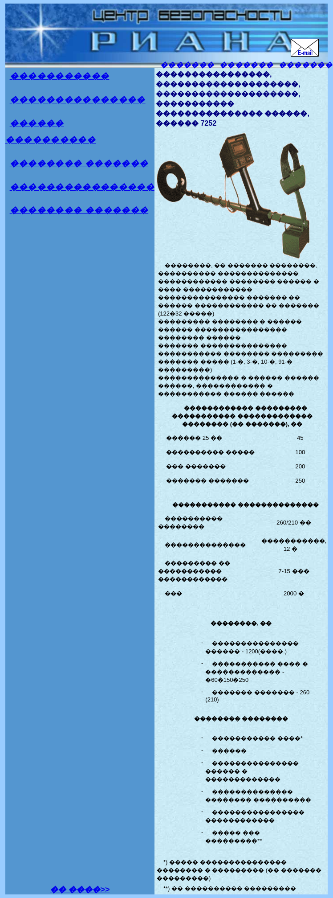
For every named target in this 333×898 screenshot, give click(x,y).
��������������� (78, 99)
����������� (60, 76)
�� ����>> (80, 889)
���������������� (82, 187)
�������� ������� (79, 163)
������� (187, 65)
